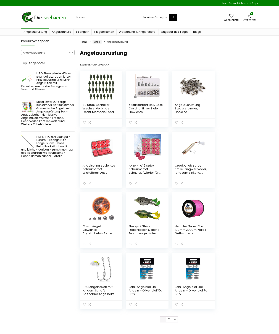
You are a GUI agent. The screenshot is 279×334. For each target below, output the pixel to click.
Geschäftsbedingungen (237, 302)
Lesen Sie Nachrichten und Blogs (240, 3)
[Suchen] (173, 17)
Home (83, 42)
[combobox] (48, 52)
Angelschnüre (61, 32)
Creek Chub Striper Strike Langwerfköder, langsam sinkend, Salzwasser (144, 170)
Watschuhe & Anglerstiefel (137, 32)
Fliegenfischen (104, 32)
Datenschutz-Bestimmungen (231, 296)
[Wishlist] (231, 16)
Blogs (187, 304)
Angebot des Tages (174, 32)
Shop (97, 42)
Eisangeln (82, 32)
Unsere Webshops (195, 309)
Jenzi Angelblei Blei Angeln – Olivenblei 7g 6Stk (235, 229)
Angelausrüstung (35, 32)
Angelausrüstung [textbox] (47, 52)
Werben (189, 314)
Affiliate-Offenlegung (235, 307)
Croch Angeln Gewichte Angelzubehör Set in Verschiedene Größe (188, 170)
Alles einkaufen (193, 299)
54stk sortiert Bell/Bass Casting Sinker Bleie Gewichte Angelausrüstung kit (143, 110)
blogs (197, 32)
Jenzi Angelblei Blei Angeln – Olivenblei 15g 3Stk (190, 229)
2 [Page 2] (169, 259)
